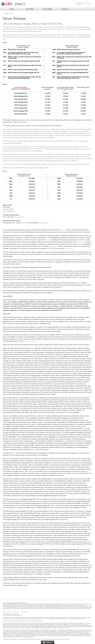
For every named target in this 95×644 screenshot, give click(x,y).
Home (12, 9)
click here (39, 620)
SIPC (84, 618)
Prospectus (26, 89)
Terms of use (7, 612)
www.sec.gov (81, 242)
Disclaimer (5, 614)
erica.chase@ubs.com (9, 211)
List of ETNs (29, 9)
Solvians (39, 639)
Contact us (65, 9)
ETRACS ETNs (24, 602)
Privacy (17, 612)
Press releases (47, 9)
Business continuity (13, 614)
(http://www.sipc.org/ (29, 341)
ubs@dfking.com (44, 223)
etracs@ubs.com (19, 217)
